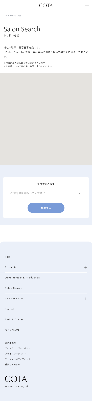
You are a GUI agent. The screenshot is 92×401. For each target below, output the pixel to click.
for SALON (12, 330)
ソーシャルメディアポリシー (19, 359)
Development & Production (22, 277)
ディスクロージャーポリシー (19, 348)
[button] (46, 193)
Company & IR (14, 298)
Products (10, 267)
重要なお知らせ (12, 364)
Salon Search (13, 288)
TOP (5, 16)
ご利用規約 (10, 343)
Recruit (9, 309)
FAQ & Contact (15, 319)
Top (7, 257)
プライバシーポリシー (16, 353)
